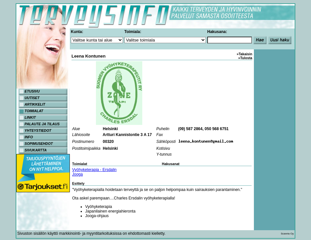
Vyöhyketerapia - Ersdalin (94, 169)
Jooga (77, 174)
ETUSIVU (31, 91)
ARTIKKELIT (34, 104)
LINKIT (30, 117)
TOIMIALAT (33, 111)
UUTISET (31, 98)
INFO (28, 137)
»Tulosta (245, 58)
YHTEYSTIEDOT (37, 130)
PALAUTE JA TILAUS (41, 124)
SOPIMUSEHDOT (38, 144)
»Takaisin (244, 54)
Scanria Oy (287, 233)
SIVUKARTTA (35, 150)
